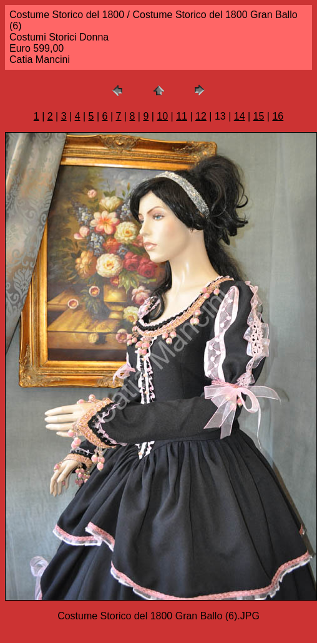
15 (259, 116)
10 (162, 116)
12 (201, 116)
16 (277, 116)
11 (181, 116)
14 (239, 116)
